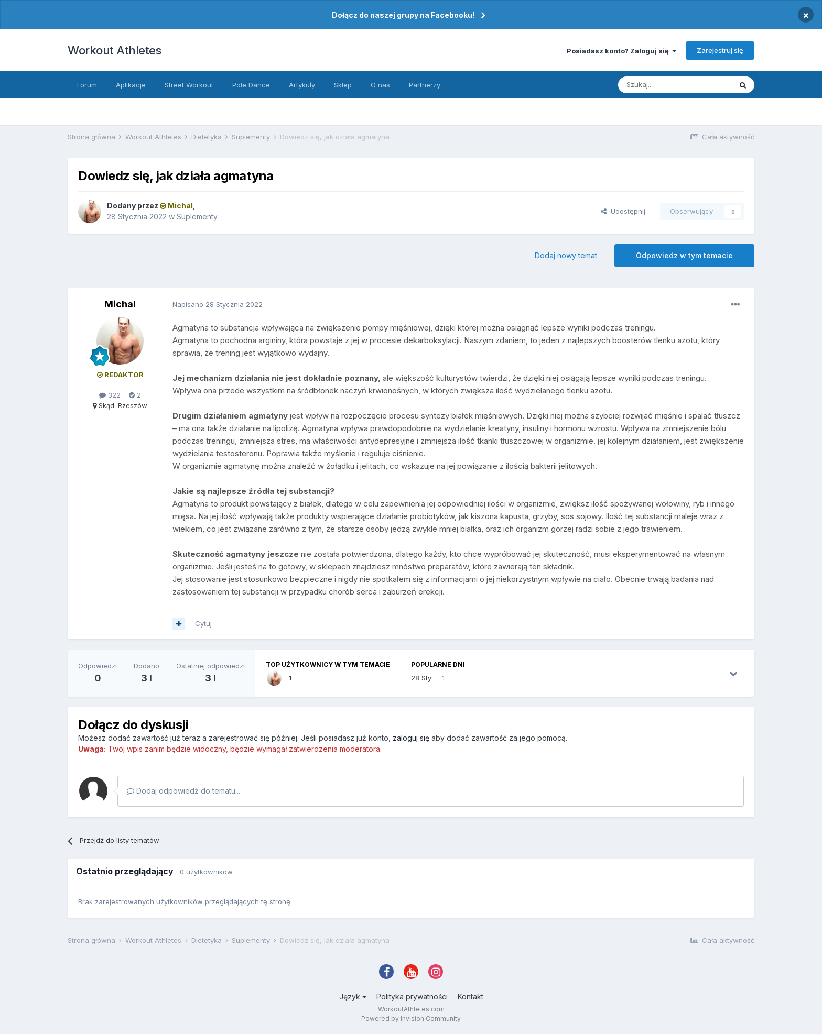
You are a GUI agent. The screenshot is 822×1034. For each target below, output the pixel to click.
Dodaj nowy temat (566, 255)
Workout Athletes (114, 50)
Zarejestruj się (720, 50)
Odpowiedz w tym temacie (684, 255)
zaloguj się (411, 737)
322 (110, 395)
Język (352, 996)
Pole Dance (251, 85)
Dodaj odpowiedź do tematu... (183, 790)
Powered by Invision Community (411, 1018)
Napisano (217, 304)
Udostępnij (623, 211)
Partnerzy (424, 85)
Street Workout (189, 85)
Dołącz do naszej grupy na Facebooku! (403, 14)
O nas (380, 85)
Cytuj (203, 623)
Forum (87, 85)
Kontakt (470, 996)
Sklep (343, 85)
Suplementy (197, 216)
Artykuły (302, 85)
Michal (120, 304)
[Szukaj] (674, 84)
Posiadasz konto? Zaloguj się (621, 51)
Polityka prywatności (412, 996)
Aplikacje (131, 85)
